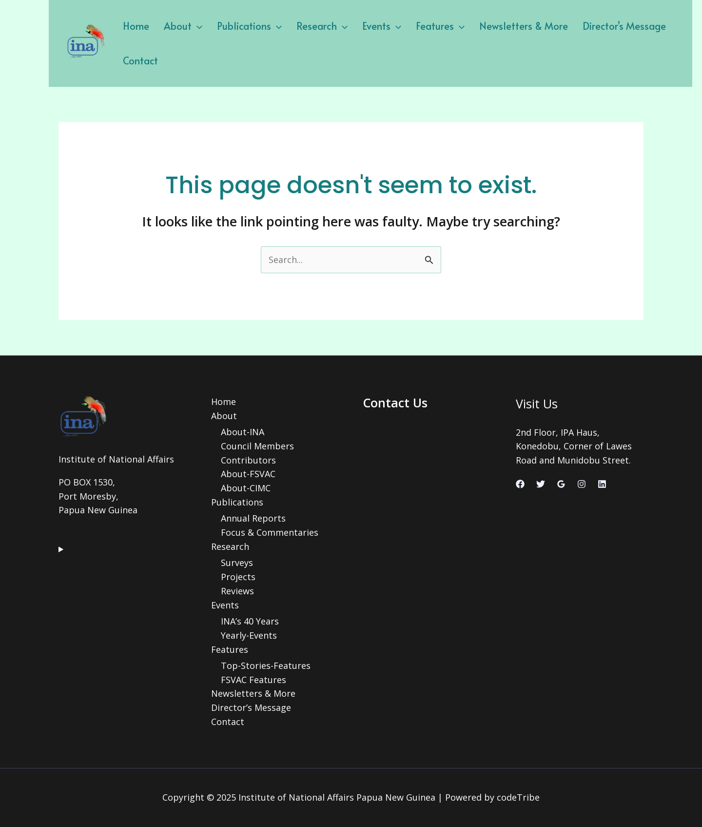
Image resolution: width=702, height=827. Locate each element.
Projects (238, 577)
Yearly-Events (249, 635)
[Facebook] (520, 484)
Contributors (248, 460)
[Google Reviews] (561, 484)
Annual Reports (253, 518)
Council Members (257, 446)
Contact (140, 60)
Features (440, 26)
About (183, 26)
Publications (249, 26)
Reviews (237, 591)
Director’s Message (624, 26)
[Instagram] (581, 484)
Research (322, 26)
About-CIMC (246, 488)
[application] (197, 26)
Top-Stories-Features (266, 665)
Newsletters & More (523, 26)
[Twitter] (540, 484)
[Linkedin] (602, 484)
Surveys (237, 562)
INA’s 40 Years (250, 621)
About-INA (242, 432)
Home (136, 26)
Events (381, 26)
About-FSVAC (248, 474)
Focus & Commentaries (269, 532)
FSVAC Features (253, 680)
